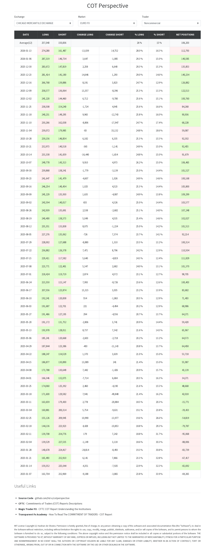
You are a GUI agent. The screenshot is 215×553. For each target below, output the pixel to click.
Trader (145, 16)
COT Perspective (107, 5)
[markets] (107, 23)
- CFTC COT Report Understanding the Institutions (54, 509)
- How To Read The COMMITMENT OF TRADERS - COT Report (65, 514)
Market (81, 16)
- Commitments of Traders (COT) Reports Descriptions (50, 503)
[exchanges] (43, 23)
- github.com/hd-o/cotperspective (44, 498)
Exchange (19, 16)
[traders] (171, 23)
